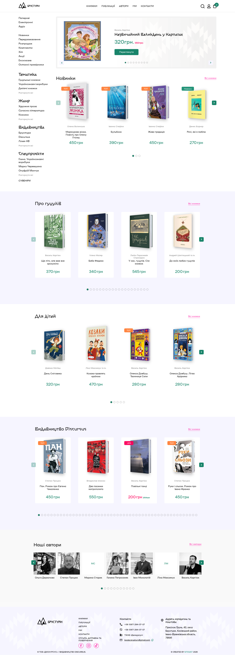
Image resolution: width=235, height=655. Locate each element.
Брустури (25, 132)
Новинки (24, 35)
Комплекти (26, 47)
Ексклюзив (25, 60)
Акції (21, 56)
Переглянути (126, 52)
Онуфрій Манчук (29, 170)
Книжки (91, 6)
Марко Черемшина (30, 166)
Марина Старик (93, 563)
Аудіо (22, 26)
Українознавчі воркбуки (33, 84)
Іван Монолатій (142, 563)
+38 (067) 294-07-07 (134, 624)
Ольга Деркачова (45, 563)
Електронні (26, 22)
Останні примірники (31, 64)
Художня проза (28, 106)
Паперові (24, 18)
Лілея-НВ (24, 141)
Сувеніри (25, 180)
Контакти (147, 6)
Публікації (108, 6)
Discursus (24, 136)
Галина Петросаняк (117, 563)
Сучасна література (31, 110)
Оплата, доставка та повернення (90, 639)
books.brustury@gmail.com (137, 640)
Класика (24, 114)
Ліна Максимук (166, 563)
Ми (135, 6)
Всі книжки (210, 78)
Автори (123, 6)
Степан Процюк (69, 563)
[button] (125, 62)
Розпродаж (25, 43)
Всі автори (195, 544)
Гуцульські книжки (29, 79)
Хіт (21, 51)
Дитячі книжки (28, 88)
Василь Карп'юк (190, 563)
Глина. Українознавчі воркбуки (31, 160)
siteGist (188, 652)
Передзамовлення (29, 39)
